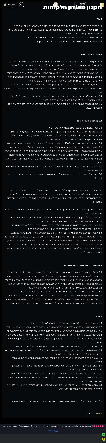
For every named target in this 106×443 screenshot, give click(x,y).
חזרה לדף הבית (95, 413)
